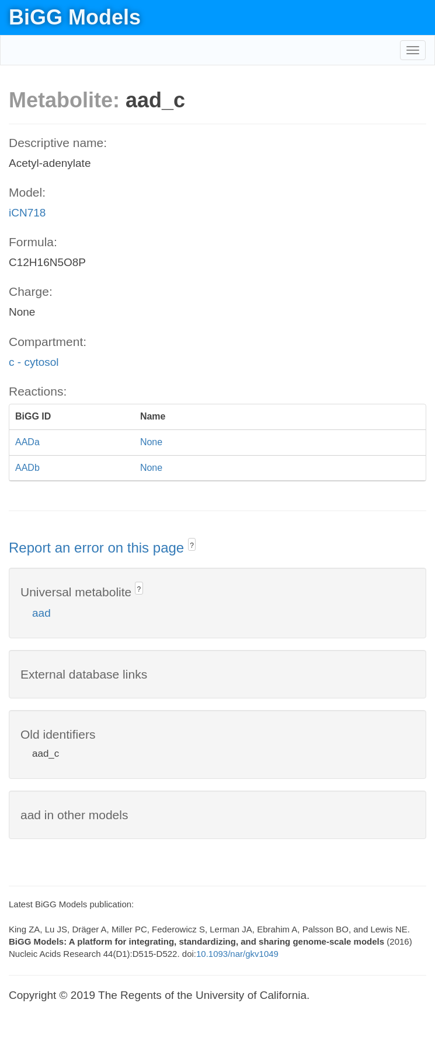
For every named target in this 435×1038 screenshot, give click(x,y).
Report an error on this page (98, 547)
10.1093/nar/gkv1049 (237, 954)
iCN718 (27, 213)
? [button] (192, 545)
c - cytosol (34, 362)
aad (41, 613)
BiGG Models (75, 17)
